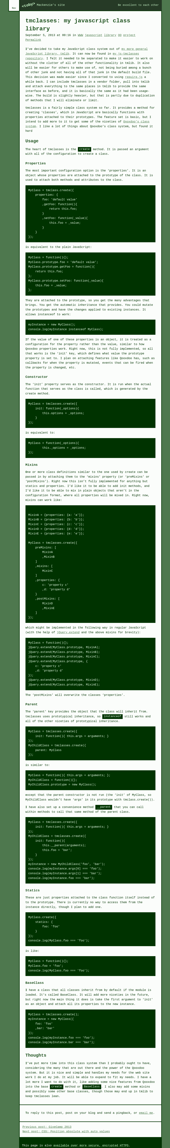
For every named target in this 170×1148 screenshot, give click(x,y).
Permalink (33, 40)
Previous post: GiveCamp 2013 (47, 1127)
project (129, 35)
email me (146, 1113)
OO (119, 35)
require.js (134, 77)
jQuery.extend (68, 632)
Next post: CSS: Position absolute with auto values (66, 1131)
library (110, 35)
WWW (80, 35)
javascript (93, 35)
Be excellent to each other (138, 5)
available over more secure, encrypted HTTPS (91, 1145)
